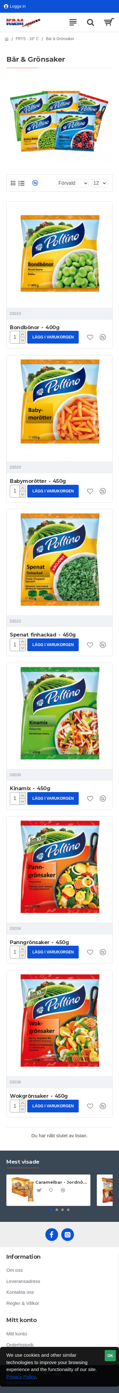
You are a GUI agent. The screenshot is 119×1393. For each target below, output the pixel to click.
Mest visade (22, 1162)
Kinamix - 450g (30, 788)
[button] (51, 1209)
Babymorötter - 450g (38, 481)
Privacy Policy (21, 1376)
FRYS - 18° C (27, 39)
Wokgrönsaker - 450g (39, 1096)
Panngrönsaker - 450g (39, 942)
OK (110, 1356)
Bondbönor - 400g (34, 327)
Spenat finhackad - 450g (43, 635)
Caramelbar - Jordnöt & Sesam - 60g (61, 1182)
